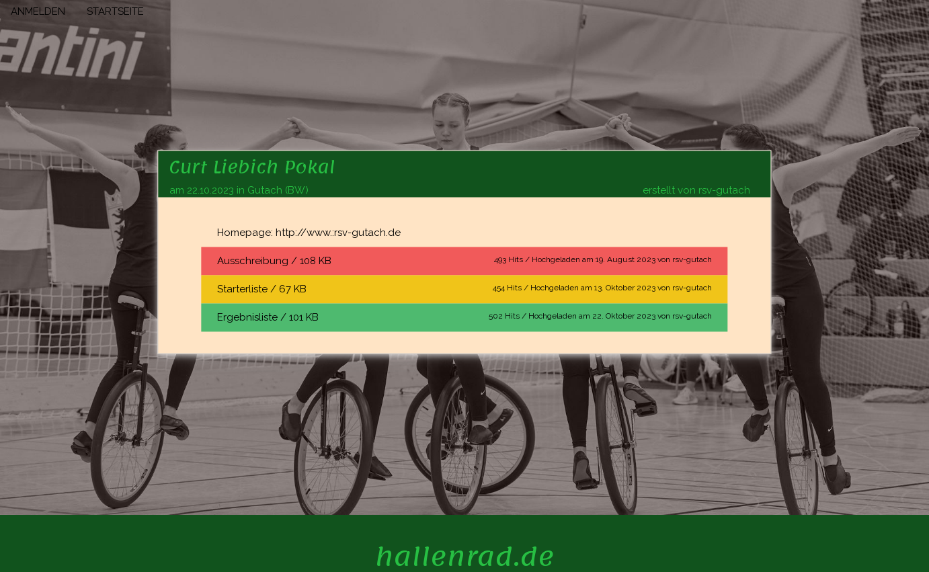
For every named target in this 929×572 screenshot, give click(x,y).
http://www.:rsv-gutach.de (338, 233)
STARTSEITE (115, 11)
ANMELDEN (38, 11)
